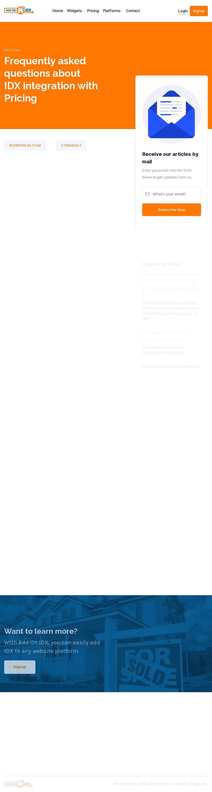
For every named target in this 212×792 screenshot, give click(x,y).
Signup (199, 11)
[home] (19, 12)
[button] (75, 11)
